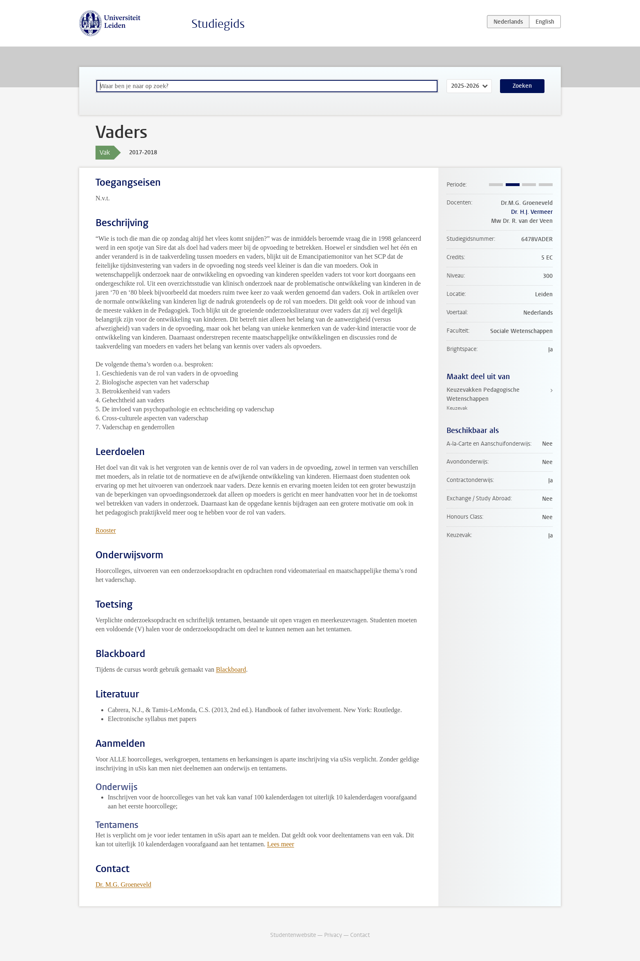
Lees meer (280, 844)
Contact (360, 935)
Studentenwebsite (293, 935)
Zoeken (522, 86)
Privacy (333, 935)
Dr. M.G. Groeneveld (123, 884)
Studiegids (218, 23)
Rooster (106, 530)
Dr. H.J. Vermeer (532, 212)
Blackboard (231, 669)
